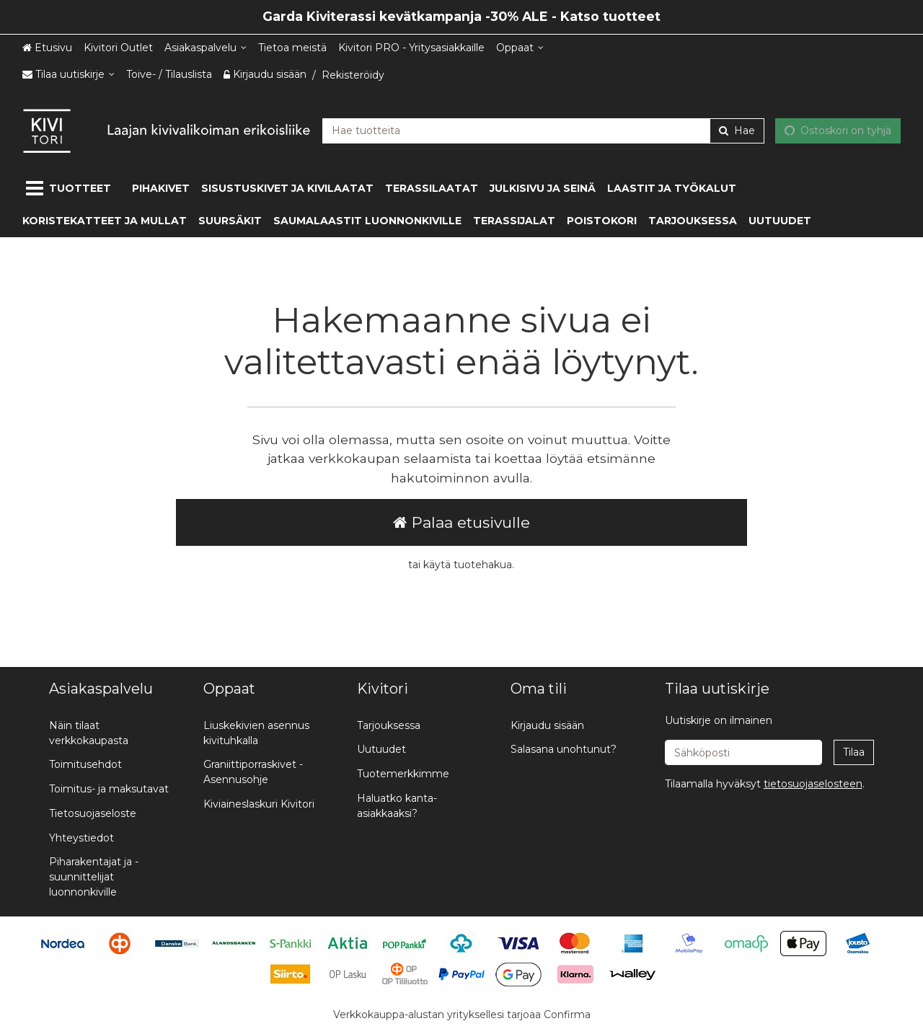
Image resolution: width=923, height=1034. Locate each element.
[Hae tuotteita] (543, 130)
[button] (813, 783)
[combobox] (543, 130)
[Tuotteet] (71, 188)
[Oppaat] (519, 48)
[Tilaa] (854, 752)
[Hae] (737, 130)
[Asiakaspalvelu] (205, 48)
